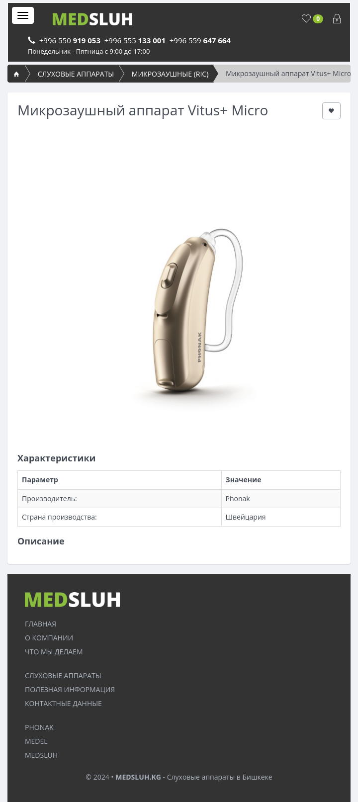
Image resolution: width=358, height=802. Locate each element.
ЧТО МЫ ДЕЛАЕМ (54, 651)
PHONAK (39, 727)
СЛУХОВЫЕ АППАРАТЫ (76, 74)
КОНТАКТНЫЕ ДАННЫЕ (63, 703)
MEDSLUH (41, 755)
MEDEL (36, 741)
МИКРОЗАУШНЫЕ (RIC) (170, 74)
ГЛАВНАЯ (40, 623)
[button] (331, 110)
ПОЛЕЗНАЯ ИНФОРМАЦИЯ (70, 689)
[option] (179, 272)
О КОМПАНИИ (49, 637)
